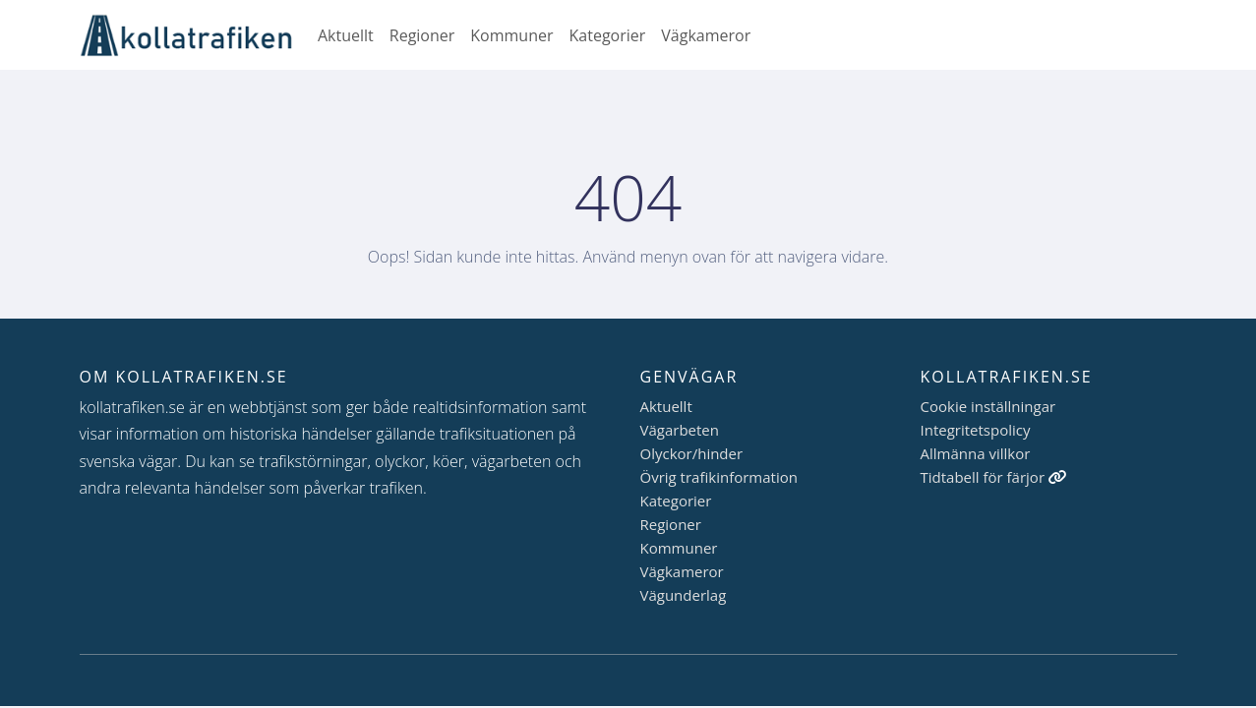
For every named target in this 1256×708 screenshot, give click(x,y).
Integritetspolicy (976, 430)
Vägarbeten (679, 430)
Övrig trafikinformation (719, 477)
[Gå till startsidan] (195, 35)
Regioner (422, 35)
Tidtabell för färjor (994, 477)
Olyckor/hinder (692, 453)
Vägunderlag (683, 595)
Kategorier (607, 35)
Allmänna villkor (976, 453)
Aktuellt (346, 35)
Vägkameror (705, 35)
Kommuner (511, 35)
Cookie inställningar (988, 406)
